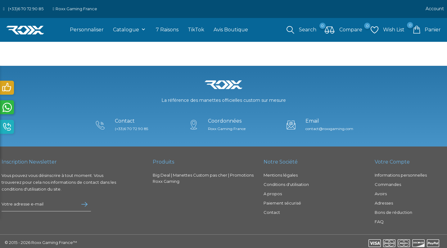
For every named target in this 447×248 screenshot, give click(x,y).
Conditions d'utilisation (286, 181)
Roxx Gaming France (76, 7)
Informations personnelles (401, 172)
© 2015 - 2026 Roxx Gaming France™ (41, 239)
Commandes (388, 181)
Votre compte (392, 160)
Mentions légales (281, 172)
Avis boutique (231, 27)
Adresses (384, 200)
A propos (273, 191)
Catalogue (130, 28)
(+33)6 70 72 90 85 (25, 7)
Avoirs (381, 191)
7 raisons (167, 27)
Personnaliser (87, 27)
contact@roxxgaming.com (332, 126)
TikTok (196, 27)
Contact (272, 209)
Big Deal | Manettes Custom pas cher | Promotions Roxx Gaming (203, 175)
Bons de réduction (393, 209)
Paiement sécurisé (282, 200)
